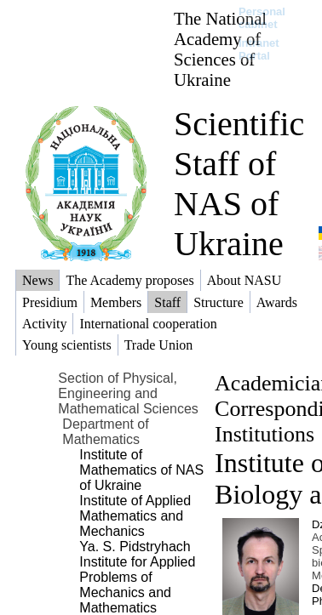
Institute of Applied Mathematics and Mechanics (135, 515)
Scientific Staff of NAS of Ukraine (239, 184)
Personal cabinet (262, 18)
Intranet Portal (259, 49)
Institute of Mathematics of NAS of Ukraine (141, 470)
